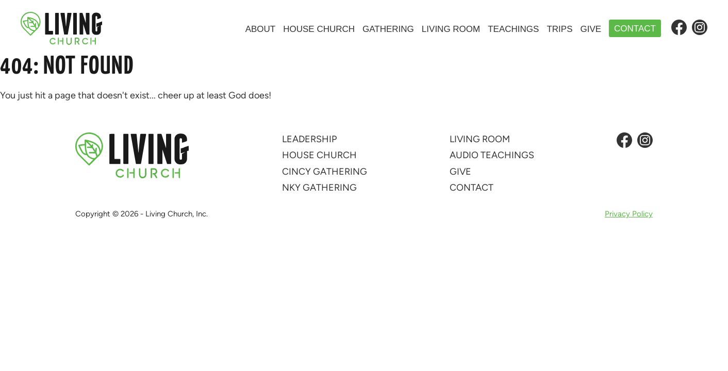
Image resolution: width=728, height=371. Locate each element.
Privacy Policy (629, 214)
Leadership (309, 139)
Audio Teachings (492, 155)
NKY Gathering (319, 187)
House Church (319, 29)
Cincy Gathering (324, 171)
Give (590, 29)
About (260, 29)
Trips (559, 29)
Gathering (388, 29)
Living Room (451, 29)
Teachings (513, 29)
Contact (635, 28)
